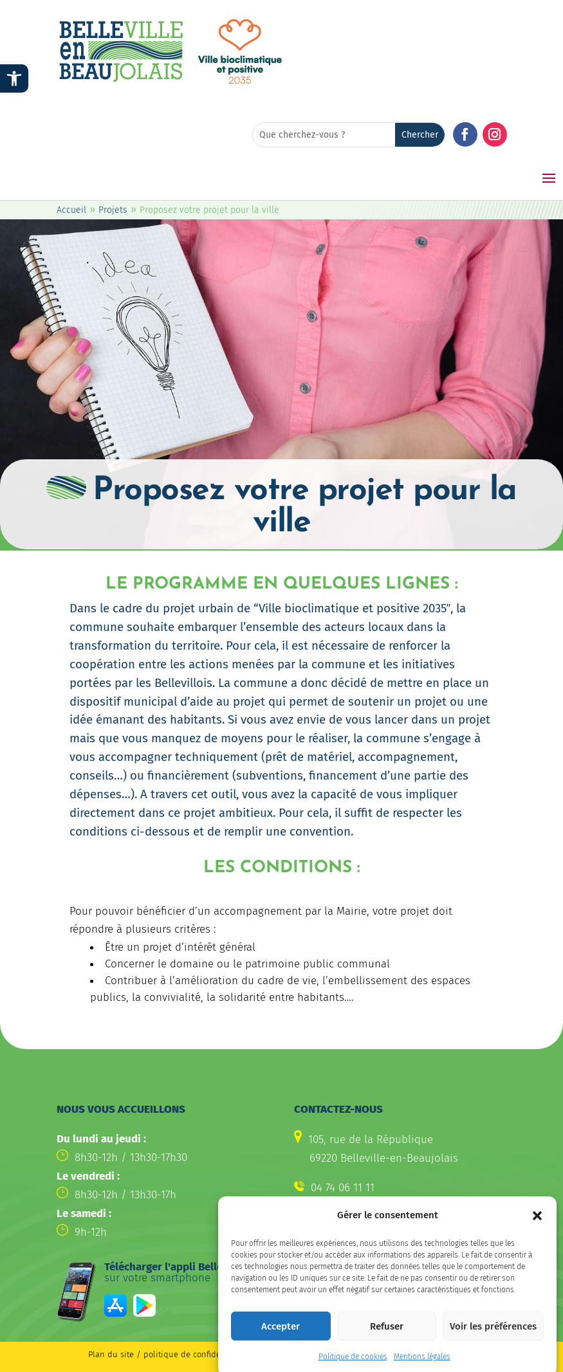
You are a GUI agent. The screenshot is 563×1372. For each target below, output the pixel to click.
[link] (14, 78)
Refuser (386, 1342)
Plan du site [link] (111, 1354)
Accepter (280, 1342)
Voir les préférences (493, 1342)
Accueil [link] (71, 210)
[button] (537, 1231)
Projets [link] (112, 210)
